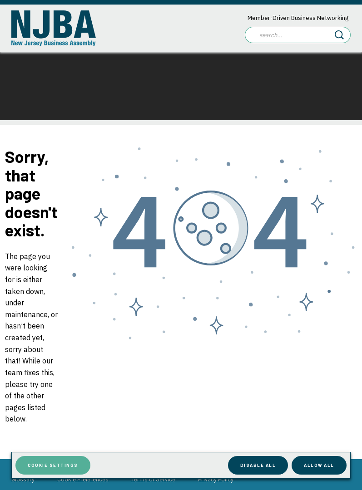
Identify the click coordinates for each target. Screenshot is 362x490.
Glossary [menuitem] (23, 479)
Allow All (319, 465)
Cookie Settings (53, 465)
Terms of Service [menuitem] (153, 479)
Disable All (258, 465)
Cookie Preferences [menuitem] (83, 479)
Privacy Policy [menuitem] (215, 479)
